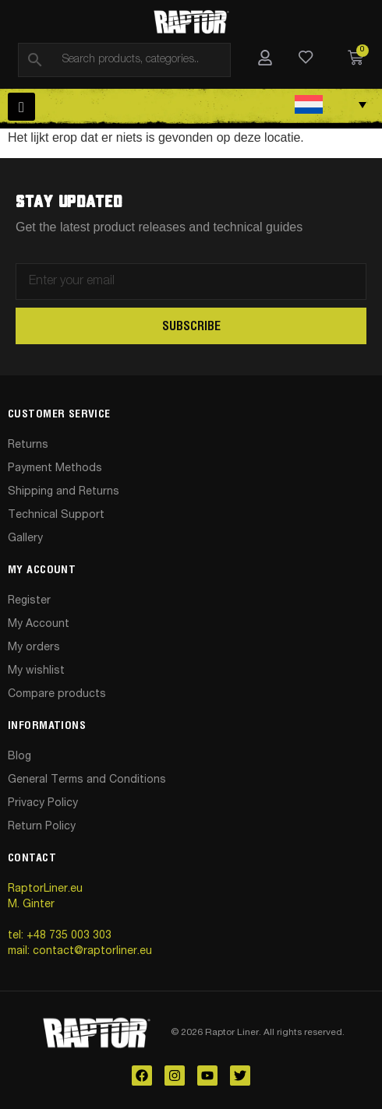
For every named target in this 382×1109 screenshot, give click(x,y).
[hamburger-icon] (21, 107)
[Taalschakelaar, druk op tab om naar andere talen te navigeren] (331, 104)
